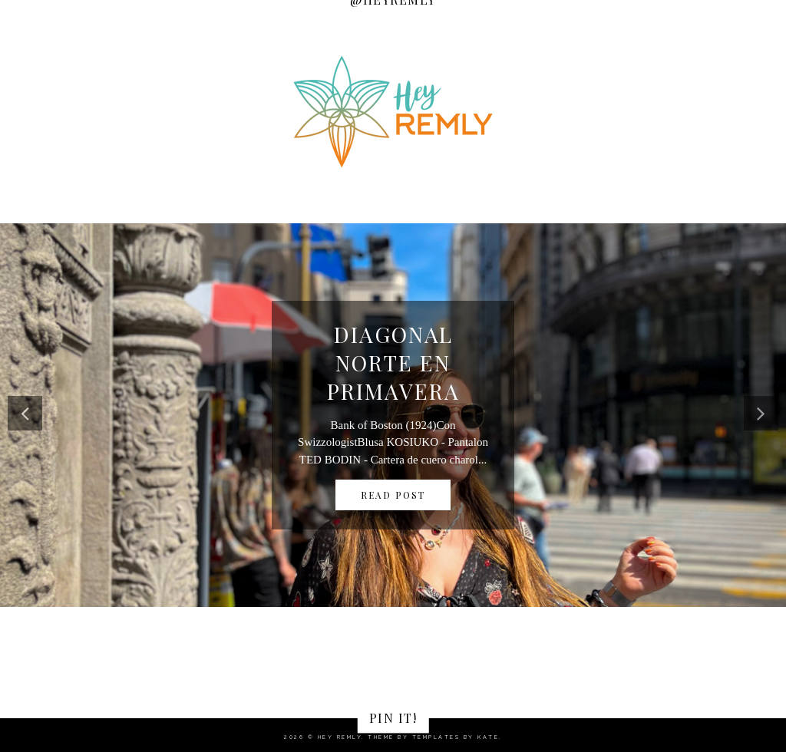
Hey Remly (340, 737)
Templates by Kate (456, 737)
